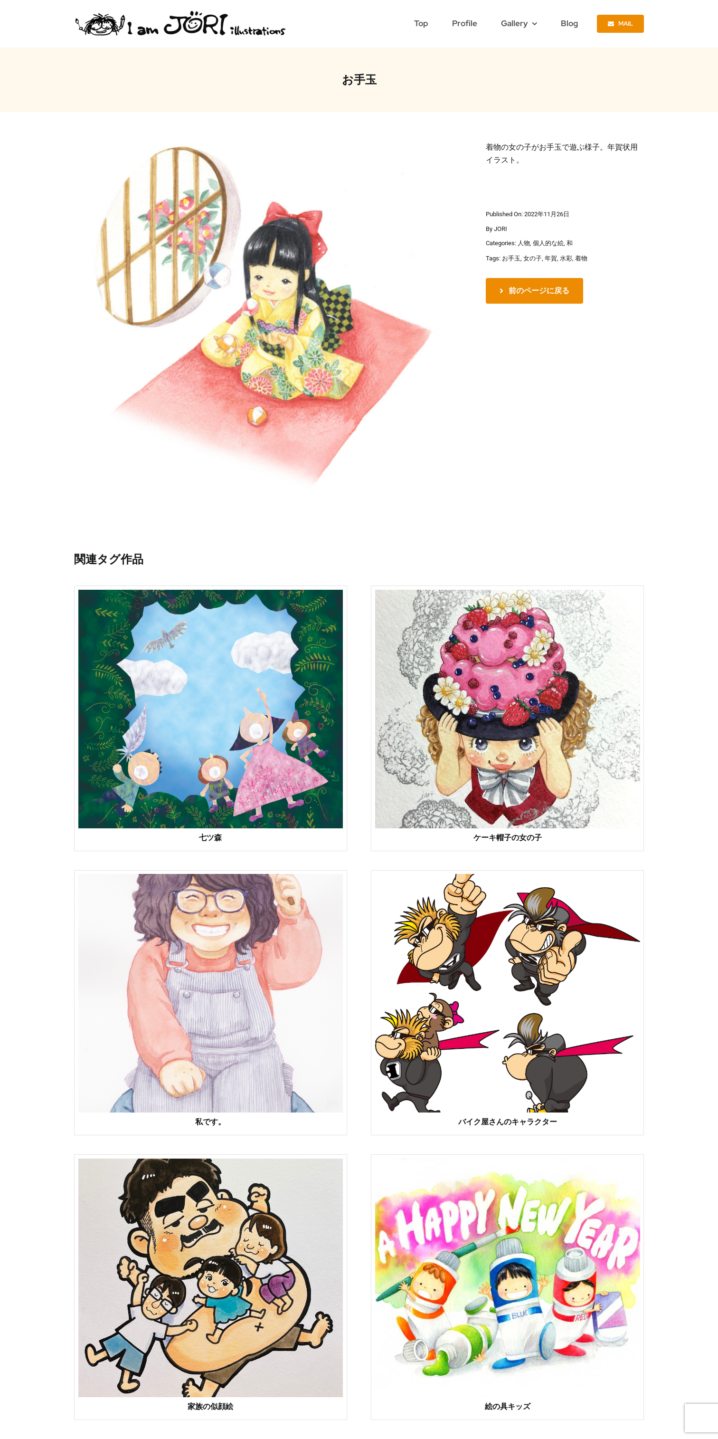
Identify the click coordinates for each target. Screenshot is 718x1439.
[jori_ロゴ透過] (181, 13)
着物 (581, 258)
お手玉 (511, 258)
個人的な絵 (548, 243)
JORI (500, 228)
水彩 (566, 258)
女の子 (532, 258)
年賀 (551, 258)
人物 (524, 243)
